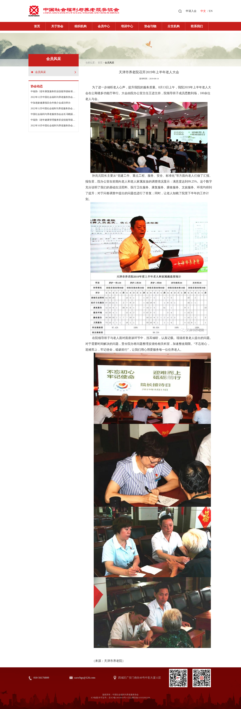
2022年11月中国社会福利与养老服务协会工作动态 (56, 108)
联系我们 (197, 26)
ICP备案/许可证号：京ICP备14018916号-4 (109, 697)
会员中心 (104, 26)
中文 (203, 11)
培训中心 (127, 26)
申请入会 (191, 11)
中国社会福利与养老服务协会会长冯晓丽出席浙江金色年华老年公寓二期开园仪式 (73, 114)
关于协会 (57, 26)
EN (211, 11)
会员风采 (53, 72)
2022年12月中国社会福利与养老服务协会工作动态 (56, 97)
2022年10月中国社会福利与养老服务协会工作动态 (56, 125)
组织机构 (80, 26)
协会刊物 (150, 26)
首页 (37, 26)
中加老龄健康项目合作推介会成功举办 (50, 103)
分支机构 (174, 26)
